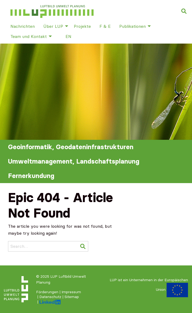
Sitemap (71, 296)
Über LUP (53, 26)
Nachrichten (22, 26)
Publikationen (132, 26)
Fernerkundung (31, 176)
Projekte (82, 26)
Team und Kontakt (28, 36)
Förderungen (47, 291)
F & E (105, 26)
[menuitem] (22, 26)
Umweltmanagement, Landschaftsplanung (73, 161)
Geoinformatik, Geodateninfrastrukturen (70, 147)
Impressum (71, 291)
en (68, 36)
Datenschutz (50, 296)
